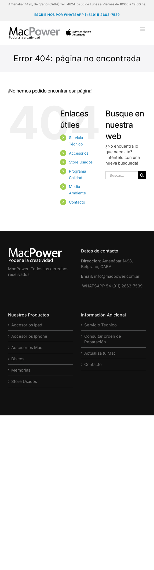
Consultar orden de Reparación (102, 339)
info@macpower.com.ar (117, 276)
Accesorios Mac (26, 347)
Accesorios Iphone (29, 336)
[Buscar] (142, 175)
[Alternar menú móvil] (143, 29)
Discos (17, 358)
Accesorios (78, 153)
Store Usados (81, 162)
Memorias (20, 370)
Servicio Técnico (100, 324)
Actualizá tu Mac (100, 353)
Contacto (77, 202)
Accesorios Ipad (26, 324)
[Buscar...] (121, 175)
